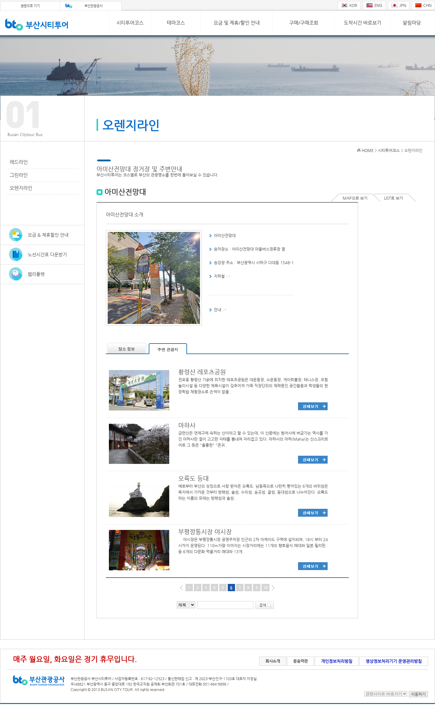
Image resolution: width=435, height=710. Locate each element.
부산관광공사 (93, 6)
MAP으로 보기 (355, 198)
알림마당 (412, 23)
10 (265, 588)
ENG (374, 5)
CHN (423, 5)
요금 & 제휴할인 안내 (48, 234)
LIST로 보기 (393, 198)
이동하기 (418, 694)
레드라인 (19, 162)
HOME (367, 150)
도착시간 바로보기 (362, 23)
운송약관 (300, 661)
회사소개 (272, 661)
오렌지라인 (21, 188)
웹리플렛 (36, 274)
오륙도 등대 (193, 478)
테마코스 (176, 23)
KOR (349, 5)
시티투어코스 (130, 23)
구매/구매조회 (303, 23)
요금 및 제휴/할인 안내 (237, 23)
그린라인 (19, 175)
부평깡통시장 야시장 (205, 531)
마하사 (186, 425)
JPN (398, 5)
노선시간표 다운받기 (47, 254)
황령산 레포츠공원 (202, 372)
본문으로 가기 (30, 6)
